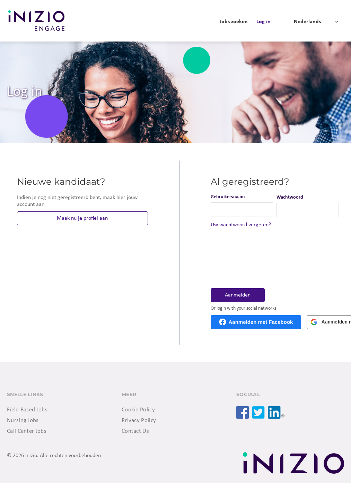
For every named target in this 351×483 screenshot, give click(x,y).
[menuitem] (234, 22)
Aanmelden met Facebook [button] (261, 322)
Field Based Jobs (27, 410)
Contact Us (135, 431)
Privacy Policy (139, 420)
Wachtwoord (290, 197)
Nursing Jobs (23, 420)
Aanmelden (238, 295)
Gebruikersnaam (228, 197)
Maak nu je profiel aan (82, 218)
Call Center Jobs (26, 431)
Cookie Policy (138, 410)
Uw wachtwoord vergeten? (241, 225)
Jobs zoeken (234, 22)
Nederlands (307, 22)
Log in (263, 22)
